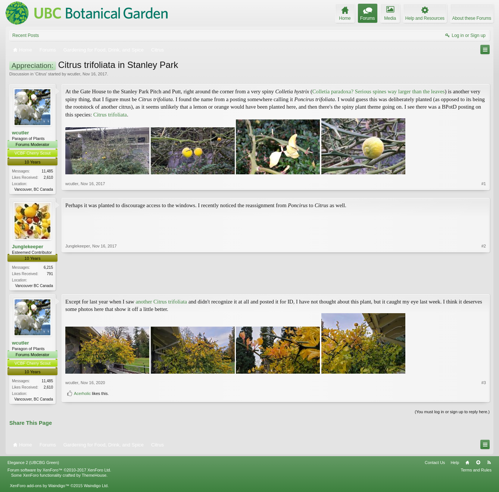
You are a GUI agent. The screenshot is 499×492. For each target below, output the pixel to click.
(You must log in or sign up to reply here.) (452, 414)
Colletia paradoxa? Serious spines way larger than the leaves (378, 91)
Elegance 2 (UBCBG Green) (33, 465)
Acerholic (82, 398)
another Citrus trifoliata (161, 303)
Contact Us (435, 465)
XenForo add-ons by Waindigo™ (39, 487)
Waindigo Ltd (95, 487)
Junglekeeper (27, 247)
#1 (483, 188)
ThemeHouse (94, 477)
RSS (489, 464)
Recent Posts (25, 35)
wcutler (73, 74)
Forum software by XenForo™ (59, 472)
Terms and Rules (476, 472)
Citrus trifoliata (110, 115)
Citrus (40, 74)
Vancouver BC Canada (34, 286)
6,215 (48, 268)
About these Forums (471, 18)
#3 (483, 386)
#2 (483, 285)
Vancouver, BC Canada (33, 189)
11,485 (47, 171)
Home (467, 464)
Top (478, 464)
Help (454, 465)
